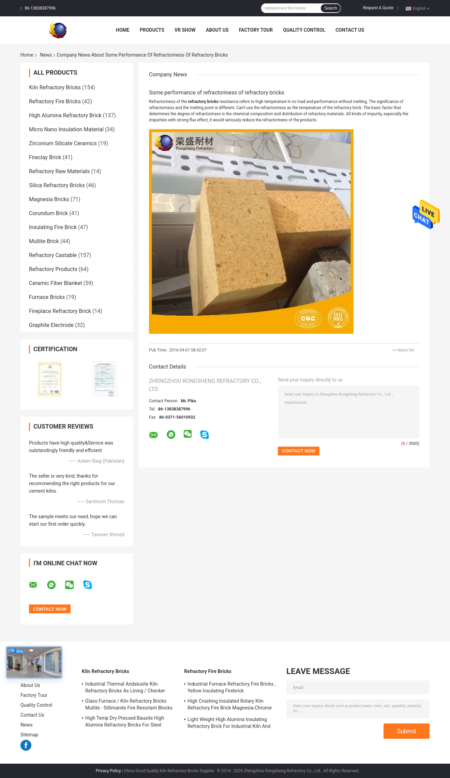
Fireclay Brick (45, 157)
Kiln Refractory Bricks (55, 87)
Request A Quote (378, 7)
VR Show (185, 30)
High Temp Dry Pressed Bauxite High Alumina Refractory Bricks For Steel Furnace (124, 722)
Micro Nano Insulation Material (66, 129)
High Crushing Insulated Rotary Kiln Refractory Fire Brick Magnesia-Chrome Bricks (230, 705)
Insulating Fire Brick (53, 227)
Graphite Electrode (51, 325)
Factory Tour (256, 30)
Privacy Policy (108, 770)
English (421, 8)
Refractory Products (53, 269)
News (46, 55)
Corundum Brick (48, 213)
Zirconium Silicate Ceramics (63, 143)
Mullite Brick (44, 241)
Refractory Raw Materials (59, 171)
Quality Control (304, 30)
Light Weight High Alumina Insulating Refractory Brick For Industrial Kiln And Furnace (229, 724)
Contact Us (349, 30)
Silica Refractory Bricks (57, 185)
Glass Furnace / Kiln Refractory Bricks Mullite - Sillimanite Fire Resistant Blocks (128, 704)
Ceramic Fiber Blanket (55, 283)
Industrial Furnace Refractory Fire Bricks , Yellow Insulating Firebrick (232, 687)
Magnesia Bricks (49, 199)
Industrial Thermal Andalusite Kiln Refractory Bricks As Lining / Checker (125, 687)
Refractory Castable (53, 255)
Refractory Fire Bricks (55, 101)
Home (123, 30)
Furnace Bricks (47, 297)
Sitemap (29, 734)
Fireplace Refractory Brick (60, 311)
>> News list (403, 350)
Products (152, 30)
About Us (217, 30)
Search (330, 8)
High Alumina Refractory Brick (65, 115)
